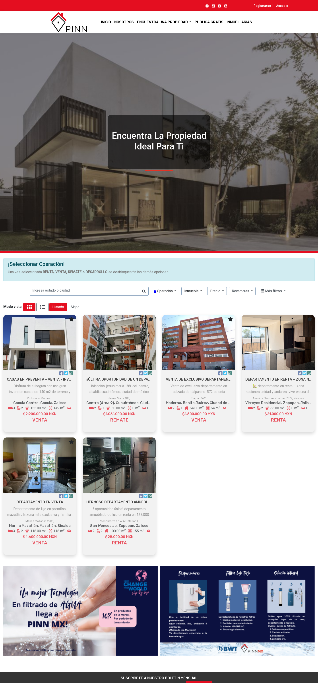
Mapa (75, 307)
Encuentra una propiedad (163, 22)
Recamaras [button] (241, 291)
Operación (164, 291)
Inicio (106, 22)
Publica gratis (209, 22)
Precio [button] (215, 291)
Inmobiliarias (239, 22)
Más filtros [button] (272, 291)
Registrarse (262, 6)
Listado (58, 307)
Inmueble (192, 291)
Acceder (282, 6)
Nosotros (124, 22)
